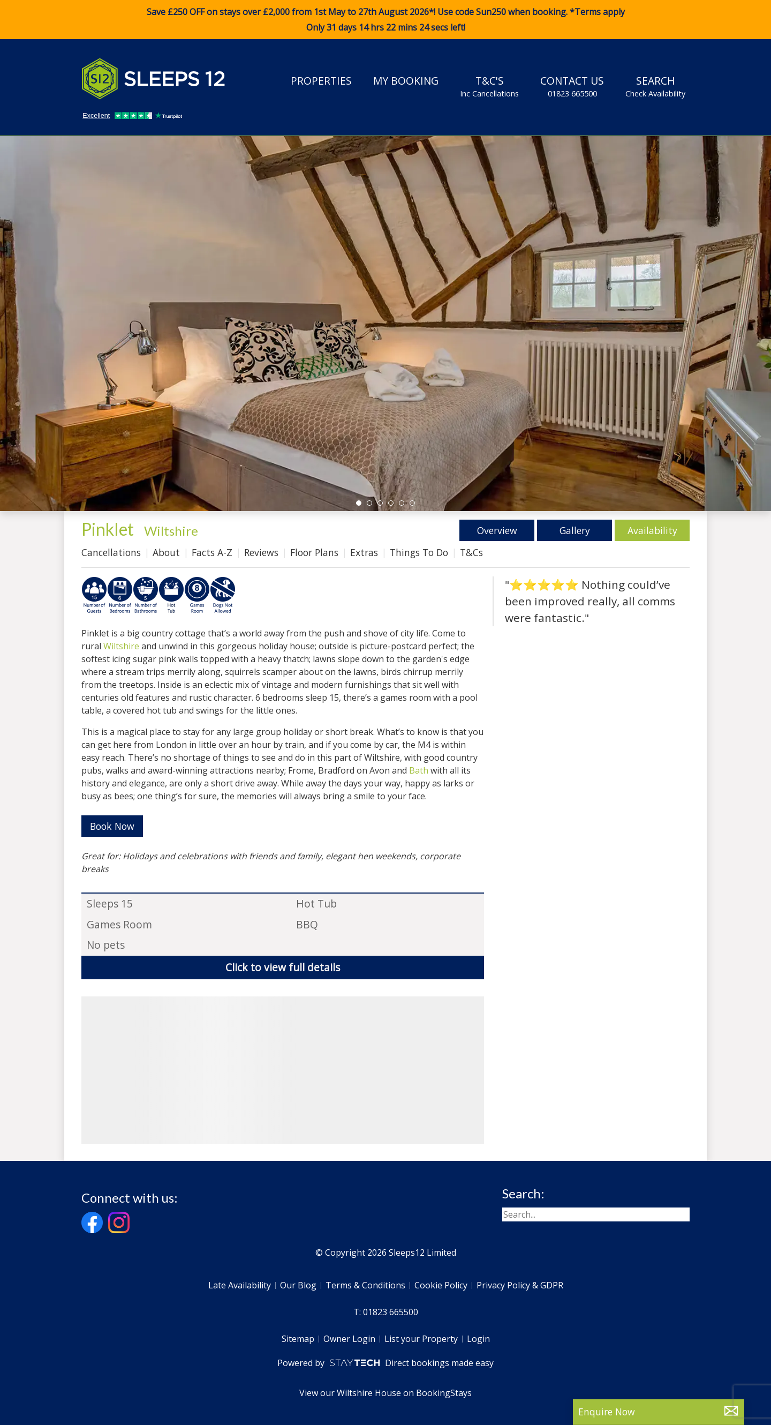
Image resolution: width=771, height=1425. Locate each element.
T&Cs (471, 552)
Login (478, 1339)
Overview (497, 530)
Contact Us (572, 86)
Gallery (575, 530)
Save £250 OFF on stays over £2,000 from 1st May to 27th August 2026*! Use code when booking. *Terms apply (385, 20)
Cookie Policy (440, 1285)
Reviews (261, 552)
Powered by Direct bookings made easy (385, 1362)
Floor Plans (314, 552)
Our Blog (298, 1285)
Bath (418, 770)
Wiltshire (171, 530)
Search (655, 86)
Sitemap (298, 1339)
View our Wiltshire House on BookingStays (385, 1393)
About (166, 552)
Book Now (112, 826)
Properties (321, 80)
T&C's (489, 86)
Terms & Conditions (365, 1285)
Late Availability (239, 1285)
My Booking (406, 80)
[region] (282, 1070)
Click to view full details (282, 967)
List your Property (421, 1339)
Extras (364, 552)
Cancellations (111, 552)
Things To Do (419, 552)
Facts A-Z (212, 552)
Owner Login (349, 1339)
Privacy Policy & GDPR (520, 1285)
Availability (652, 530)
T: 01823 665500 (385, 1312)
